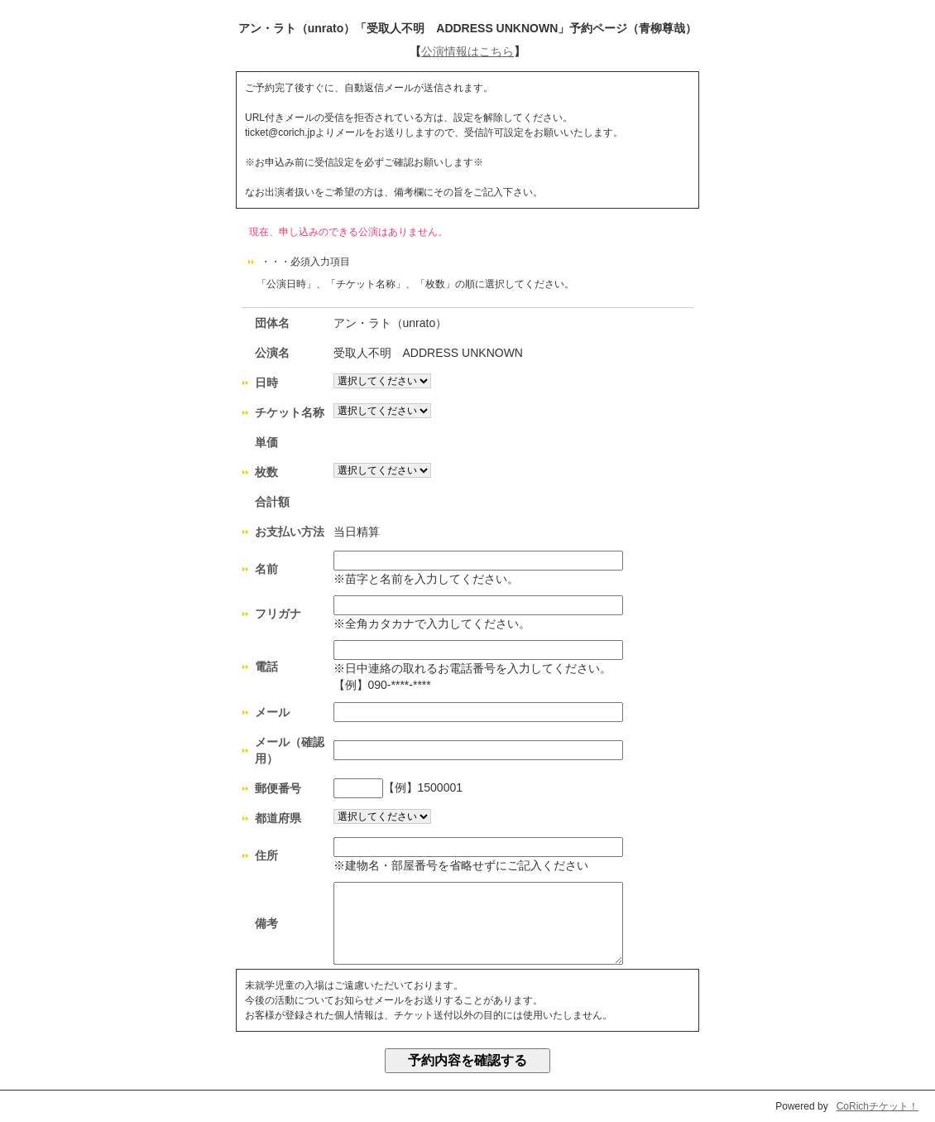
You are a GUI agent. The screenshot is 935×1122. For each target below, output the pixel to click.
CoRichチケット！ (877, 1106)
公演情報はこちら (467, 51)
